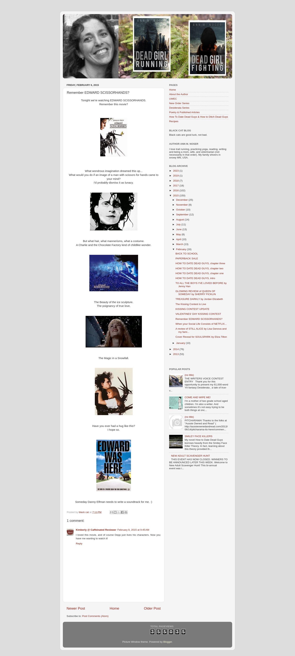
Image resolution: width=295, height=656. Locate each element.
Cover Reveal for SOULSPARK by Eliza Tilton (201, 336)
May (179, 234)
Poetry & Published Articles (184, 112)
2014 (176, 349)
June (179, 229)
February (181, 249)
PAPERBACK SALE (187, 258)
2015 (176, 195)
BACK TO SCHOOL (187, 253)
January (181, 343)
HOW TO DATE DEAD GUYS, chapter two (199, 268)
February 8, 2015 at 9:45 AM (133, 529)
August (180, 219)
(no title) (189, 375)
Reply (79, 543)
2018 (176, 180)
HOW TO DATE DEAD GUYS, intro (195, 278)
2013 (176, 354)
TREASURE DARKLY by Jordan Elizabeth (199, 299)
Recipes (173, 121)
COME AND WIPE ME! (198, 397)
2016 (176, 190)
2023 (176, 170)
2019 (176, 175)
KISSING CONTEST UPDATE (192, 309)
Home (114, 608)
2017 (176, 185)
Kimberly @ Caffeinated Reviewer (96, 529)
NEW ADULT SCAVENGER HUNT (190, 455)
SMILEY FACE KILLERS (198, 436)
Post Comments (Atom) (95, 616)
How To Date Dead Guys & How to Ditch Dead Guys (198, 116)
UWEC (173, 98)
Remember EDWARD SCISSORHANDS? (199, 319)
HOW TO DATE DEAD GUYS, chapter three (200, 263)
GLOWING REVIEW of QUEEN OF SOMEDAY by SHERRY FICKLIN (196, 293)
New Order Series (179, 103)
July (178, 224)
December (182, 199)
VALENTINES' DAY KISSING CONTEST (198, 313)
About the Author (178, 94)
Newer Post (76, 608)
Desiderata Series (179, 107)
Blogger (167, 641)
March (180, 244)
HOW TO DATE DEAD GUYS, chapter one (200, 273)
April (179, 239)
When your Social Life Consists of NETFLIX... (201, 323)
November (182, 204)
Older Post (152, 608)
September (182, 214)
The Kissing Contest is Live (191, 304)
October (181, 209)
